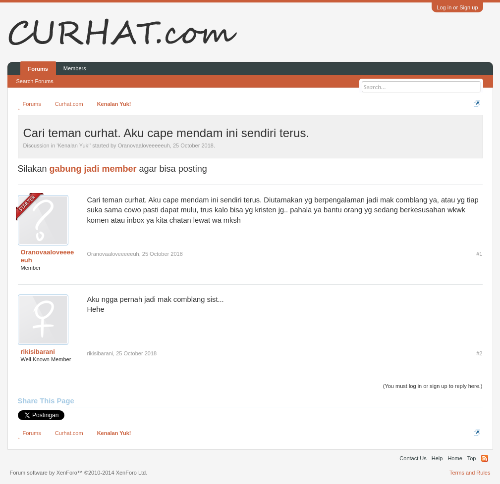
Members (74, 68)
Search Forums (35, 81)
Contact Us (412, 458)
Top (471, 458)
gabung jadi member (93, 169)
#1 (479, 254)
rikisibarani (38, 351)
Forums (38, 69)
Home (454, 458)
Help (437, 458)
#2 (479, 353)
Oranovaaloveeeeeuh (144, 145)
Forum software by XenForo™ (79, 473)
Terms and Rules (470, 473)
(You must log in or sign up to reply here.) (433, 386)
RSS (484, 458)
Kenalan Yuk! (73, 145)
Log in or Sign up (457, 7)
